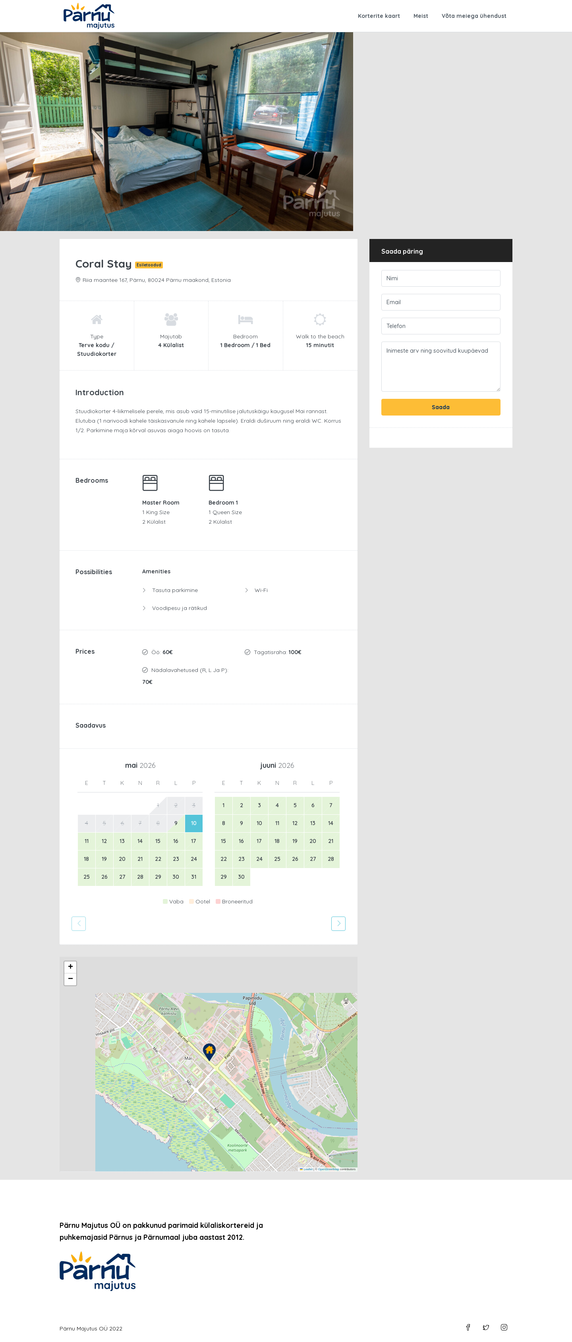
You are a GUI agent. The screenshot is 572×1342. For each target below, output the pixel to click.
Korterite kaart (379, 15)
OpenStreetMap (328, 1169)
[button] (209, 1052)
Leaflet (306, 1169)
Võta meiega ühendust (474, 15)
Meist (421, 15)
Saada (441, 407)
